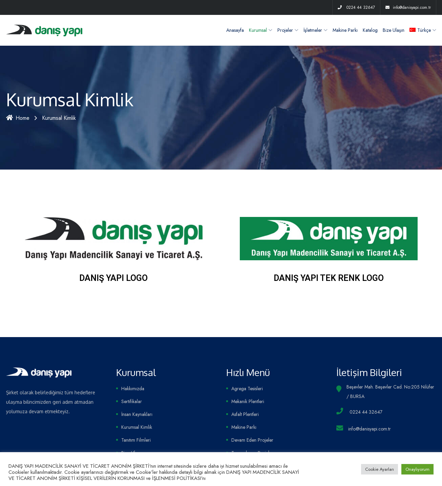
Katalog (370, 30)
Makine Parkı (345, 30)
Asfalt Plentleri (245, 414)
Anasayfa (235, 30)
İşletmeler (312, 30)
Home (17, 118)
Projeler (285, 30)
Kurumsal (258, 30)
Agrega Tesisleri (247, 388)
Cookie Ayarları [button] (379, 469)
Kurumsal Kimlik (136, 427)
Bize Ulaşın (393, 30)
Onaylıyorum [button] (417, 469)
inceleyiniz (217, 478)
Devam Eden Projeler (252, 440)
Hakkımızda (132, 388)
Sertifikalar (131, 401)
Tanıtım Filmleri (136, 440)
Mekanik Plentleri (247, 401)
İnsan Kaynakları (136, 414)
